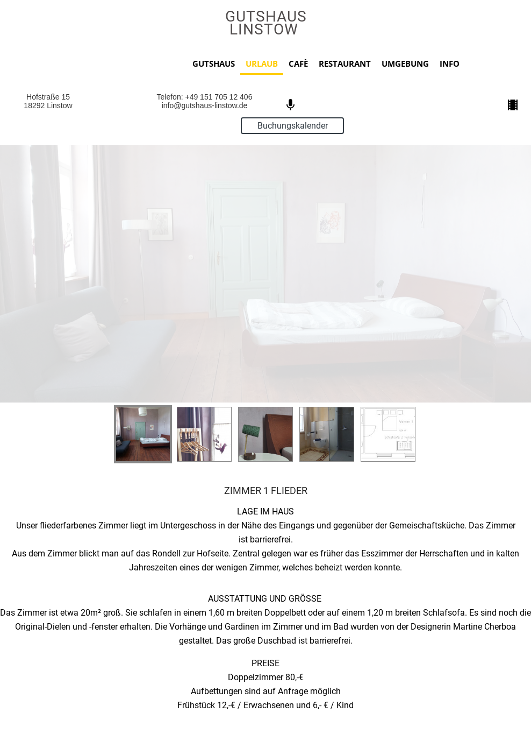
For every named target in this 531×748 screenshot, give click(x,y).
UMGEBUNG (405, 63)
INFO (450, 63)
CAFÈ (298, 63)
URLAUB (262, 63)
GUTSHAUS (213, 63)
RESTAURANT (345, 63)
